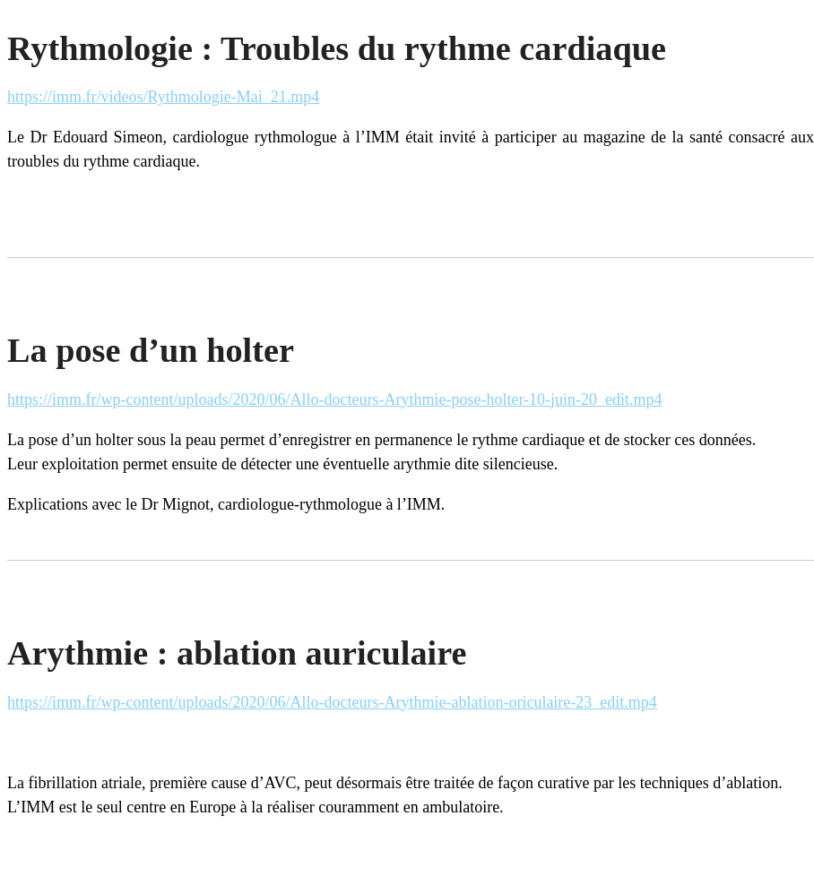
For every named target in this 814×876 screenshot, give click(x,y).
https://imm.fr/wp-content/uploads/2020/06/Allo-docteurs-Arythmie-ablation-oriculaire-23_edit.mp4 (332, 702)
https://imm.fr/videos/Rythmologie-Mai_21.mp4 (163, 97)
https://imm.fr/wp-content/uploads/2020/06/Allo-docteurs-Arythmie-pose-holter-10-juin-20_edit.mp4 (334, 399)
